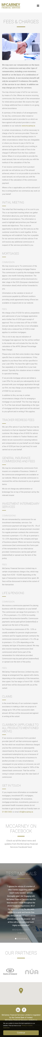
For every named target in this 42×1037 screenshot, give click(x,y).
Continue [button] (21, 1033)
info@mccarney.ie (26, 812)
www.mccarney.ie (28, 126)
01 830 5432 (7, 812)
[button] (21, 990)
